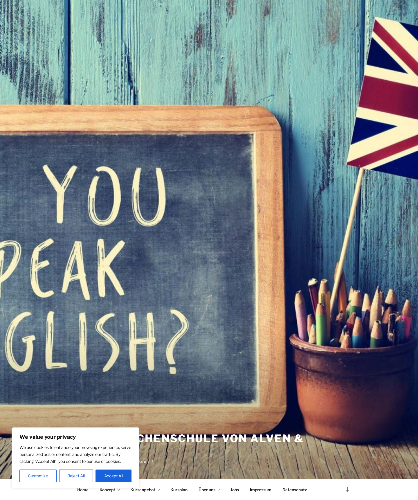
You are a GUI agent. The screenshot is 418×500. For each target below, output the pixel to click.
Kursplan (179, 489)
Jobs (234, 489)
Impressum (260, 489)
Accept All (113, 475)
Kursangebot (145, 489)
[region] (75, 457)
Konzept (110, 489)
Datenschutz (294, 489)
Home (83, 489)
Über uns (210, 489)
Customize (38, 475)
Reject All (76, 475)
